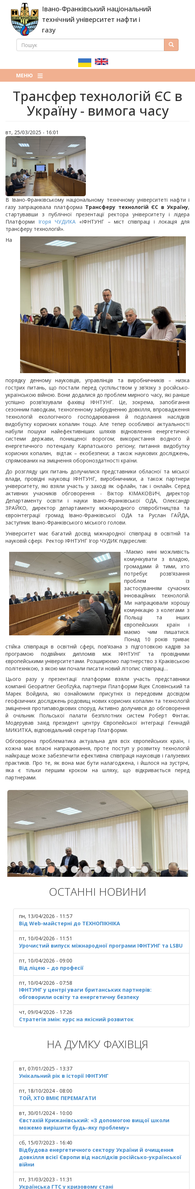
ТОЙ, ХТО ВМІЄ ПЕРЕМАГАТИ (57, 1076)
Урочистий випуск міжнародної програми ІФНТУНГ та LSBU (101, 923)
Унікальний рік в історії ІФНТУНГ (63, 1054)
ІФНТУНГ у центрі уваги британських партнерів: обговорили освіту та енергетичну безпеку (85, 972)
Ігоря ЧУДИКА (57, 221)
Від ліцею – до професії (51, 945)
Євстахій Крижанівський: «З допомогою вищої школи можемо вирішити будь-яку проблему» (94, 1102)
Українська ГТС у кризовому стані (66, 1165)
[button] (97, 166)
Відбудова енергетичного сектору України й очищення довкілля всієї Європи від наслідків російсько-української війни (100, 1135)
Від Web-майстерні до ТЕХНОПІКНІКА (69, 901)
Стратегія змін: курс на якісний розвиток (76, 997)
